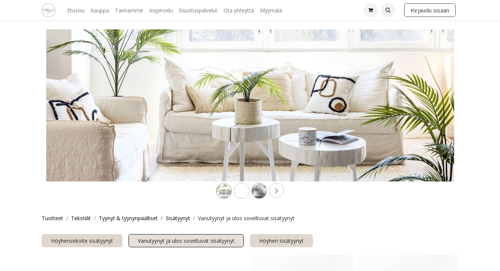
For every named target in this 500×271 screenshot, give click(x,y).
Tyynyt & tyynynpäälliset (128, 218)
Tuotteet (52, 218)
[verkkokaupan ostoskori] (371, 10)
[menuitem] (76, 10)
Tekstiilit (81, 218)
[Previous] (76, 117)
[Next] (423, 117)
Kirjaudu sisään (430, 10)
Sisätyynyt (178, 218)
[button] (388, 10)
